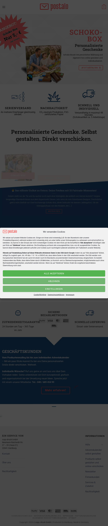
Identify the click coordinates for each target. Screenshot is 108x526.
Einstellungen (54, 289)
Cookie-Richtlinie (40, 295)
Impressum (70, 295)
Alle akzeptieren (54, 273)
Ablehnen (54, 281)
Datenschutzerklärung (56, 295)
